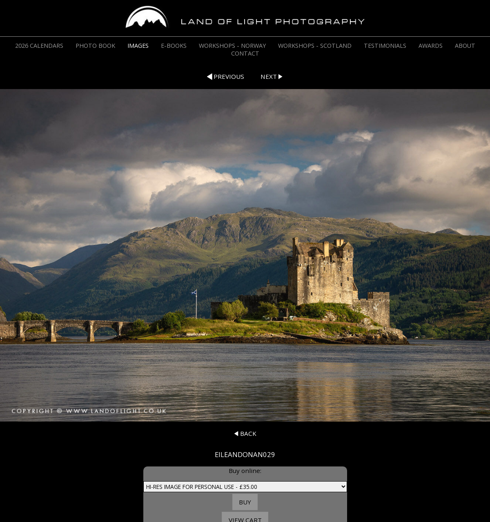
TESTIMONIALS (385, 45)
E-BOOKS (174, 45)
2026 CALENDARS (39, 45)
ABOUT (465, 45)
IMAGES (138, 45)
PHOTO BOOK (95, 45)
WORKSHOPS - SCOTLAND (315, 45)
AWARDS (431, 45)
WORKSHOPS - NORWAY (232, 45)
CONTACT (245, 53)
